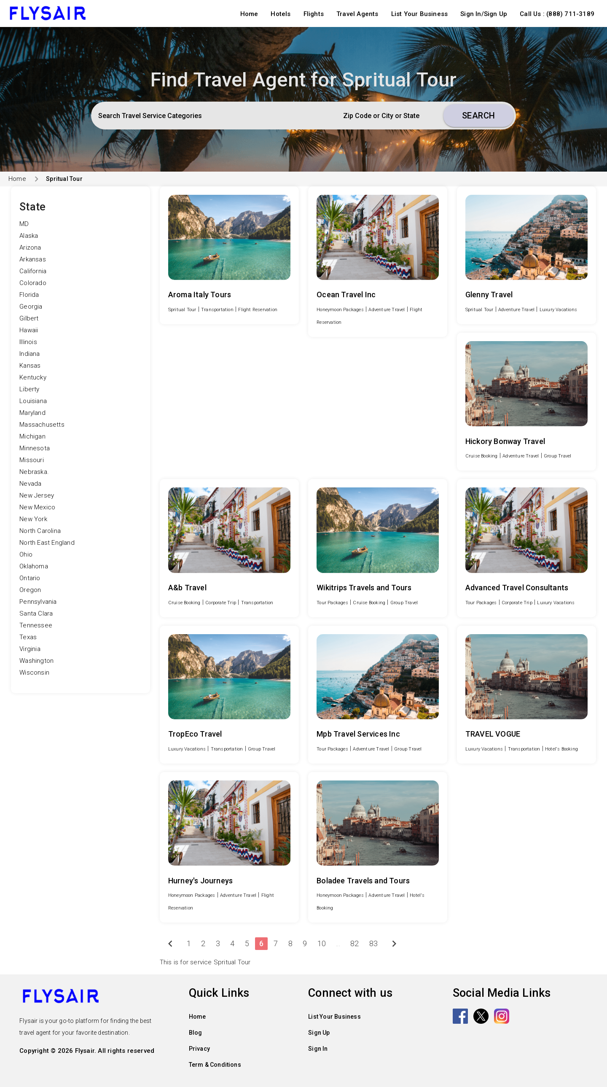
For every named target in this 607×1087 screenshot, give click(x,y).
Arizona (30, 247)
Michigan (32, 436)
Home (249, 14)
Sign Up (319, 1032)
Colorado (32, 283)
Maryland (32, 413)
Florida (29, 295)
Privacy (199, 1048)
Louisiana (33, 401)
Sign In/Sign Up (483, 14)
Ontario (29, 578)
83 (373, 943)
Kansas (29, 365)
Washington (36, 661)
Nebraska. (34, 472)
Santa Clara (36, 613)
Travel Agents (357, 14)
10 (321, 943)
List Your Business (419, 14)
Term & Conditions (215, 1064)
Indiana (29, 354)
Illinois (28, 342)
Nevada (30, 483)
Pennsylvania (37, 601)
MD (24, 224)
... (338, 943)
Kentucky (32, 377)
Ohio (25, 554)
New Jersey (36, 495)
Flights (314, 14)
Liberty (29, 389)
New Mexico (37, 507)
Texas (28, 637)
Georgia (30, 306)
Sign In (318, 1048)
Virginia (29, 649)
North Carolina (40, 531)
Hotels (280, 14)
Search (478, 115)
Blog (195, 1032)
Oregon (30, 590)
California (32, 271)
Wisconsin (34, 672)
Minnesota (34, 448)
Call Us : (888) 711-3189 (557, 14)
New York (33, 519)
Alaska (28, 235)
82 (354, 943)
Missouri (31, 460)
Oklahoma (33, 566)
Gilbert (28, 318)
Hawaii (28, 330)
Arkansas (32, 259)
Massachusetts (41, 424)
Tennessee (35, 625)
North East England (47, 542)
